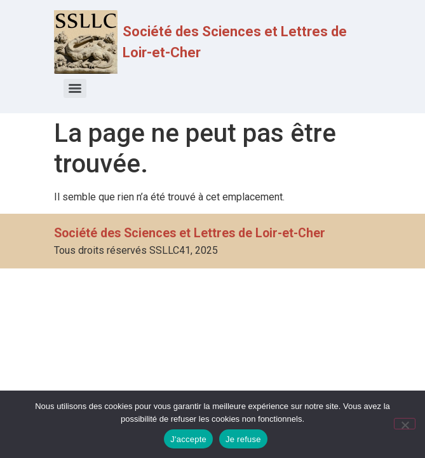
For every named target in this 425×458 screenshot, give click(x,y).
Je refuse (243, 439)
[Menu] (75, 88)
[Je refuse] (404, 423)
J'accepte (188, 439)
